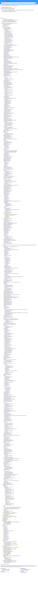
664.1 (9, 266)
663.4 (6, 110)
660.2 (11, 31)
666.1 (16, 64)
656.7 (9, 138)
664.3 (9, 279)
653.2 (8, 403)
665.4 (17, 274)
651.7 (17, 189)
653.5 (7, 38)
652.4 (9, 72)
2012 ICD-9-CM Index (6, 580)
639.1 (19, 520)
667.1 (10, 407)
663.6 (7, 101)
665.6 (8, 448)
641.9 (19, 205)
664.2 (9, 267)
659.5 (8, 53)
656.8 (6, 143)
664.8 (9, 273)
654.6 (6, 30)
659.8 (10, 235)
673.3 (7, 169)
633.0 (14, 520)
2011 (5, 583)
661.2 (8, 75)
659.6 (11, 51)
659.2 (9, 402)
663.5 (7, 494)
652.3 (7, 117)
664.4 (7, 258)
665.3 (11, 57)
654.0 (9, 32)
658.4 (7, 54)
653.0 (11, 35)
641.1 (9, 213)
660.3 (11, 317)
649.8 (5, 251)
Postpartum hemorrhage (14, 5)
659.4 (9, 305)
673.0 (6, 165)
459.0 (13, 496)
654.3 (9, 231)
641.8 (7, 216)
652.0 (21, 320)
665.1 (7, 281)
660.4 (9, 157)
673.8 (6, 168)
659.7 (11, 133)
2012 (2, 583)
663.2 (12, 86)
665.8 (8, 134)
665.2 (10, 173)
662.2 (8, 394)
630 (13, 521)
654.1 (10, 192)
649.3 (9, 82)
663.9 (8, 99)
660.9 (8, 315)
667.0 (7, 340)
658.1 (10, 369)
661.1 (8, 239)
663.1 (14, 100)
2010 (7, 583)
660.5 (8, 288)
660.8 (10, 182)
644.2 (17, 252)
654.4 (13, 50)
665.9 (10, 69)
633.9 (17, 520)
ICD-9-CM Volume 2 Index (4, 23)
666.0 (10, 215)
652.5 (13, 180)
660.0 (11, 37)
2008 (5, 584)
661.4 (8, 65)
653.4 (16, 73)
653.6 (9, 225)
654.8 (12, 254)
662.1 (8, 392)
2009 (2, 584)
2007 (7, 584)
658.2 (16, 131)
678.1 (8, 456)
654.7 (7, 44)
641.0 (10, 295)
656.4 (10, 184)
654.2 (11, 372)
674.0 (7, 60)
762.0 (12, 508)
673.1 (10, 55)
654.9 (11, 33)
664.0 (10, 83)
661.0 (12, 137)
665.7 (9, 198)
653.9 (9, 140)
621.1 (8, 24)
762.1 (12, 511)
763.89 (13, 501)
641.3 (9, 208)
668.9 (8, 56)
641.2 (7, 61)
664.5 (7, 197)
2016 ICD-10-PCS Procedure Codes (24, 584)
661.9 (11, 41)
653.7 (6, 124)
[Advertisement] (15, 15)
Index (3, 583)
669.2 (12, 300)
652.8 (10, 47)
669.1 (6, 313)
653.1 (11, 88)
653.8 (7, 93)
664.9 (7, 253)
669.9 (9, 27)
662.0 (7, 393)
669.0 (7, 144)
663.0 (7, 106)
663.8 (10, 103)
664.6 (18, 255)
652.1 (10, 71)
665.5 (9, 256)
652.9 (6, 289)
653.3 (10, 460)
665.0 (9, 282)
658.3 (8, 132)
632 (15, 185)
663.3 (9, 487)
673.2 (10, 164)
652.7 (8, 385)
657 (6, 224)
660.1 (11, 28)
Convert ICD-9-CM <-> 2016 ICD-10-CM (25, 583)
